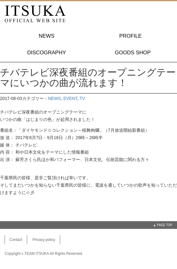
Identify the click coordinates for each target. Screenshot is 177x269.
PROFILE (130, 36)
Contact (16, 240)
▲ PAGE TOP (162, 225)
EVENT (70, 98)
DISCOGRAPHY (46, 53)
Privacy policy (43, 240)
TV (82, 98)
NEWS (47, 36)
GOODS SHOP (132, 53)
